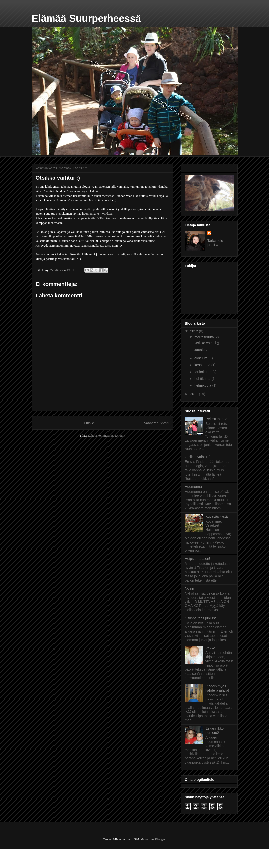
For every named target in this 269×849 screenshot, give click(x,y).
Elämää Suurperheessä (86, 18)
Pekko (210, 648)
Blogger (160, 839)
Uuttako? (200, 350)
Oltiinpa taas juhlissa (201, 618)
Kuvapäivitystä (216, 516)
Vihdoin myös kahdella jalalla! (217, 688)
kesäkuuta (202, 365)
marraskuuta (204, 337)
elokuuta (201, 358)
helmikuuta (203, 385)
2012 (194, 331)
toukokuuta (203, 372)
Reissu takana (216, 419)
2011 (194, 394)
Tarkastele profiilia (215, 243)
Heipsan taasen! (197, 559)
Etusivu (90, 423)
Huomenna (193, 487)
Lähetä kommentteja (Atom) (106, 435)
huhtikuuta (203, 379)
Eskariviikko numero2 (214, 730)
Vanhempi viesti (156, 423)
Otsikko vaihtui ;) (206, 343)
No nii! (190, 588)
